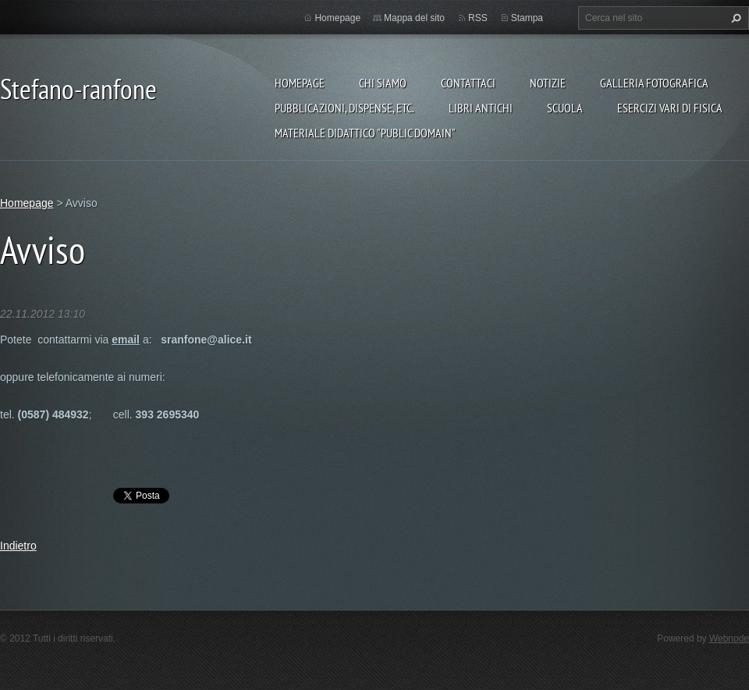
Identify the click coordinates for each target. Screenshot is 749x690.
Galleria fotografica (654, 83)
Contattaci (468, 83)
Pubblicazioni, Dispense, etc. (344, 108)
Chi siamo (382, 83)
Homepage (300, 83)
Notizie (548, 83)
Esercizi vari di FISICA (669, 108)
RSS (478, 17)
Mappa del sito (414, 17)
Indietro (18, 545)
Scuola (565, 108)
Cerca (734, 18)
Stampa (527, 17)
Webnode (729, 638)
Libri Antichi (481, 108)
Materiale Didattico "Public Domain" (365, 132)
